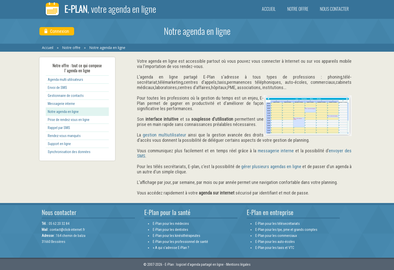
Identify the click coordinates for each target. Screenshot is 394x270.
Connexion (56, 31)
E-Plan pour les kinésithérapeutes (176, 236)
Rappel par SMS (59, 128)
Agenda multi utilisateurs (65, 80)
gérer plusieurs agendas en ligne (271, 166)
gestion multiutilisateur (164, 135)
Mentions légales (238, 264)
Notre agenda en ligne (107, 47)
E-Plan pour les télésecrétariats (277, 224)
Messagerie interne (61, 104)
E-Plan (100, 9)
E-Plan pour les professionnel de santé (180, 242)
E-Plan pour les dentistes (170, 230)
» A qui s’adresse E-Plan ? (171, 248)
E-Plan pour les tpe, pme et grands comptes (286, 230)
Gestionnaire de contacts (66, 96)
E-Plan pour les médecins (171, 224)
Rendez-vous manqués (64, 136)
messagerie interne (276, 150)
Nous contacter (334, 9)
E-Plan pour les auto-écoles (275, 242)
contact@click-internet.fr (67, 230)
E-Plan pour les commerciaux (276, 236)
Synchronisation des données (69, 152)
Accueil (269, 9)
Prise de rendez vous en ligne (68, 120)
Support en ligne (59, 144)
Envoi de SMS (57, 88)
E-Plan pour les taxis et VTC (274, 248)
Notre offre (297, 9)
